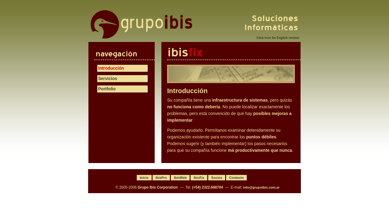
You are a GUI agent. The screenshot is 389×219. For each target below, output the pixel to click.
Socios (216, 177)
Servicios (107, 78)
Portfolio (107, 88)
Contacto (236, 177)
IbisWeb (180, 177)
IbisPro (161, 177)
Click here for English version (277, 38)
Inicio (144, 177)
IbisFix (234, 52)
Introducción (111, 68)
